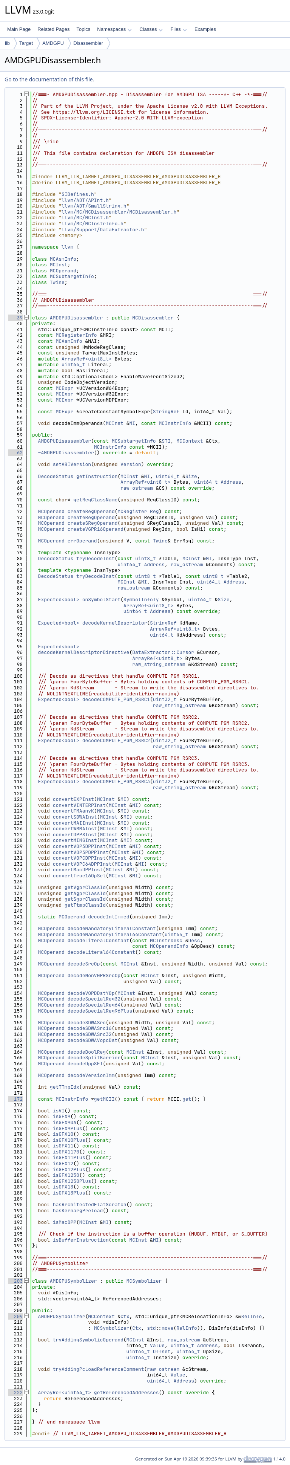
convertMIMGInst (75, 840)
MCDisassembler (152, 318)
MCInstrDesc (166, 940)
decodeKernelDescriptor (114, 623)
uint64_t (73, 364)
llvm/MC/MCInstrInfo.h (92, 223)
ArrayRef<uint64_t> (64, 1392)
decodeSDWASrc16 (90, 1028)
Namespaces (114, 29)
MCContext (189, 441)
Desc (194, 940)
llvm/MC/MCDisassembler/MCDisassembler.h (119, 212)
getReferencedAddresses (126, 1392)
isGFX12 (63, 1163)
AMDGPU (53, 43)
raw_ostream (136, 488)
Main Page (19, 29)
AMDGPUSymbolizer (73, 1281)
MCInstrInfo (175, 423)
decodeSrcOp (84, 964)
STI (166, 441)
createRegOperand (91, 511)
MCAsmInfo (63, 259)
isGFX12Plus (69, 1169)
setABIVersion (72, 464)
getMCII (104, 1099)
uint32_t (164, 699)
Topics (83, 29)
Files (178, 29)
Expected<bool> (58, 599)
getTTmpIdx (64, 1087)
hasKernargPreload (78, 1210)
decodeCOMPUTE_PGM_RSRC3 (116, 781)
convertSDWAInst (75, 817)
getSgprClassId (85, 899)
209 (15, 1316)
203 (15, 1281)
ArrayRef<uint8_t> (87, 359)
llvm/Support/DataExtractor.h (103, 229)
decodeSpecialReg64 (94, 1005)
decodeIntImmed (108, 917)
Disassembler (88, 43)
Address (231, 482)
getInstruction (96, 476)
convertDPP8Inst (75, 834)
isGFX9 (62, 1116)
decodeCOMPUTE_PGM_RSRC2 (116, 740)
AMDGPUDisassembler (76, 318)
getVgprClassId (85, 887)
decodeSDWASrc (87, 1022)
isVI (59, 1111)
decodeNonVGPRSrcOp (94, 975)
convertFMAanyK (73, 811)
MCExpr (64, 388)
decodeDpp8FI (85, 1063)
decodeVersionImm (91, 1075)
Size (191, 476)
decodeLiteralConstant (99, 940)
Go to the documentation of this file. (49, 79)
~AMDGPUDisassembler (66, 452)
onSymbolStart (101, 599)
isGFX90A (64, 1122)
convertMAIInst (73, 823)
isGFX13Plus (69, 1193)
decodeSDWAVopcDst (93, 1040)
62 (15, 452)
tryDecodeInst (95, 558)
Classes (151, 29)
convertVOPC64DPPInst (82, 864)
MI (132, 423)
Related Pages (53, 29)
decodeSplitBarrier (94, 1057)
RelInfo (251, 1316)
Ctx (124, 1316)
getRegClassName (95, 499)
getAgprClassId (85, 893)
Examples (205, 29)
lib (7, 43)
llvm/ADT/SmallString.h (94, 206)
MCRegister (132, 511)
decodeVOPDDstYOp (91, 993)
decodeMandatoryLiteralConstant (112, 928)
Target (26, 43)
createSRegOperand (93, 523)
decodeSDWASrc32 (90, 1034)
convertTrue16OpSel (79, 875)
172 (15, 1099)
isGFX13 (63, 1187)
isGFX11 (63, 1146)
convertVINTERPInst (79, 805)
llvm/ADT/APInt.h (85, 200)
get (186, 1099)
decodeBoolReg (87, 1052)
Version (130, 464)
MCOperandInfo (169, 946)
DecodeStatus (56, 476)
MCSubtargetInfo (72, 276)
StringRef (166, 411)
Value (157, 1345)
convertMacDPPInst (78, 869)
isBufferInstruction (81, 1240)
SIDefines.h (78, 194)
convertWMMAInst (75, 828)
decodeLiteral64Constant (101, 952)
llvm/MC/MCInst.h (85, 217)
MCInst (59, 264)
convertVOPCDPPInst (79, 858)
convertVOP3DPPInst (79, 846)
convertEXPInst (73, 799)
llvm (67, 247)
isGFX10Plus (69, 1140)
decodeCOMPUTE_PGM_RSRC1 (116, 699)
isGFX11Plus (69, 1157)
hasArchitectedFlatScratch (89, 1204)
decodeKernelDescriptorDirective (84, 652)
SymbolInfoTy (141, 599)
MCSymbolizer (144, 1281)
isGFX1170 (66, 1152)
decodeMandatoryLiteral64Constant (115, 934)
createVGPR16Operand (95, 529)
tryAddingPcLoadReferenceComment (98, 1369)
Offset (162, 1351)
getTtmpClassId (85, 905)
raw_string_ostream (158, 664)
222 (15, 1392)
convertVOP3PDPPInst (81, 852)
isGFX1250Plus (72, 1181)
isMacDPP (64, 1222)
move (167, 1328)
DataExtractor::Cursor (163, 652)
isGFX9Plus (67, 1128)
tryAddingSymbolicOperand (88, 1340)
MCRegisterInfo (76, 335)
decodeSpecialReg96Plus (100, 1011)
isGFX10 (63, 1134)
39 (15, 318)
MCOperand (63, 270)
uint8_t (145, 558)
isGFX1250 (66, 1175)
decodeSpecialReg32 (94, 999)
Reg (154, 511)
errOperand (82, 541)
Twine (57, 282)
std (151, 1328)
